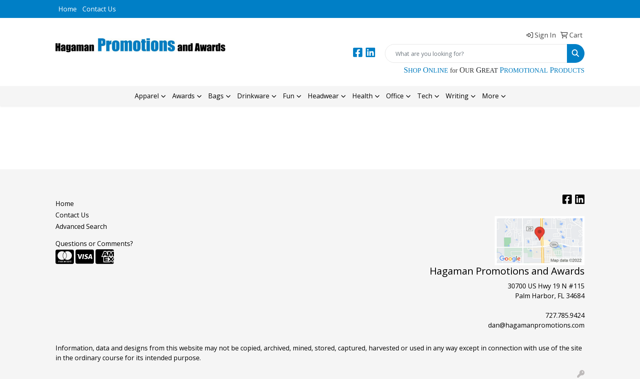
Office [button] (395, 95)
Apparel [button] (147, 95)
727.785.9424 (564, 315)
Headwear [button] (323, 95)
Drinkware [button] (253, 95)
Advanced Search (81, 226)
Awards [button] (183, 95)
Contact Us (99, 8)
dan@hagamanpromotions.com (536, 325)
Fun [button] (288, 95)
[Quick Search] (476, 53)
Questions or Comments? (94, 243)
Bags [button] (216, 95)
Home (67, 8)
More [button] (490, 95)
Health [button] (362, 95)
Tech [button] (424, 95)
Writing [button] (457, 95)
